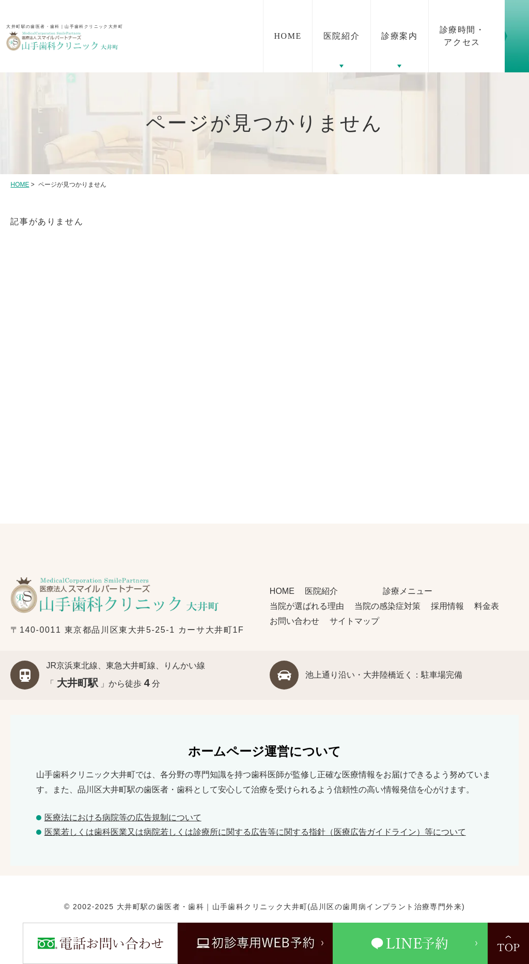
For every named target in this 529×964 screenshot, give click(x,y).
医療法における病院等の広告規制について (122, 817)
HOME (19, 184)
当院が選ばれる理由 (307, 606)
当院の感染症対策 (387, 606)
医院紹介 (321, 591)
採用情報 (447, 606)
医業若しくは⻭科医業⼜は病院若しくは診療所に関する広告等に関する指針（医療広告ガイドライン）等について (255, 832)
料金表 (486, 606)
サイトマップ (354, 621)
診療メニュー (406, 591)
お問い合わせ (294, 621)
